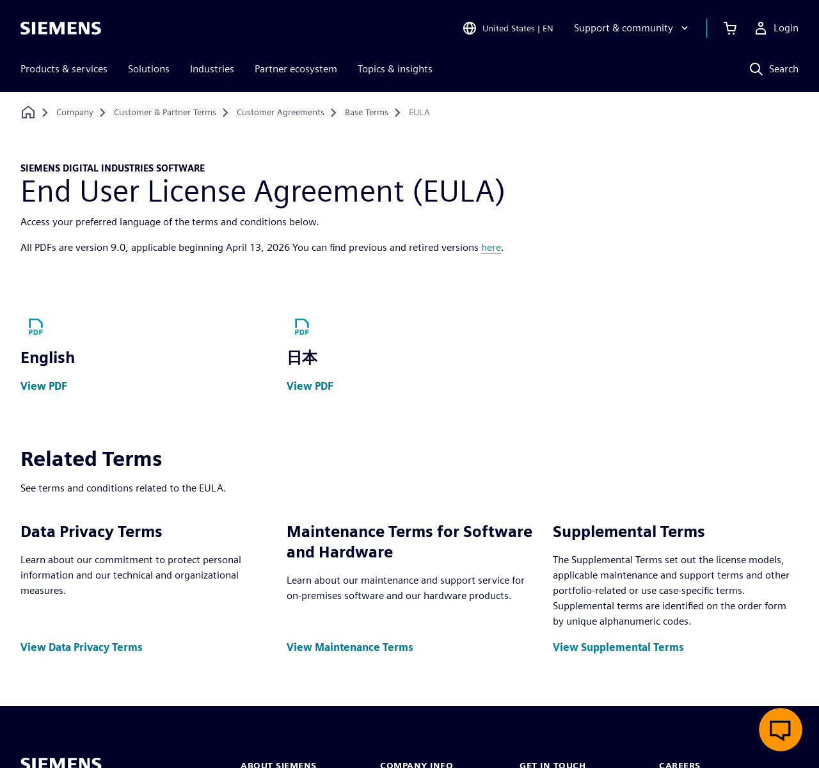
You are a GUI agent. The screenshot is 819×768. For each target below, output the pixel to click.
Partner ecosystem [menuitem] (296, 69)
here (491, 247)
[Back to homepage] (28, 112)
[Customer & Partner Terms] (165, 113)
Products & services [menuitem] (63, 69)
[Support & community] (632, 28)
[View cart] (730, 28)
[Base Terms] (366, 113)
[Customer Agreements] (280, 113)
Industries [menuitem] (212, 69)
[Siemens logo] (60, 28)
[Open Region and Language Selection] (508, 28)
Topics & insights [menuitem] (395, 69)
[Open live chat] (780, 729)
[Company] (74, 113)
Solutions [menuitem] (149, 69)
